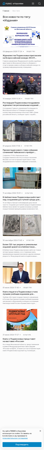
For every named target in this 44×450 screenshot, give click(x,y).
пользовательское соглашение (15, 438)
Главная (6, 11)
